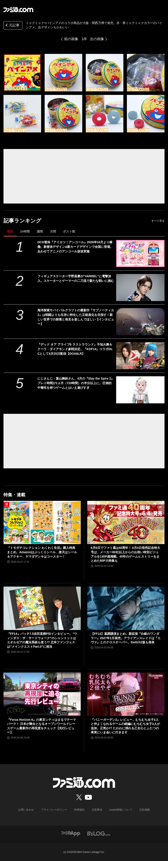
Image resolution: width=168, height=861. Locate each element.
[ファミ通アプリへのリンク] (70, 833)
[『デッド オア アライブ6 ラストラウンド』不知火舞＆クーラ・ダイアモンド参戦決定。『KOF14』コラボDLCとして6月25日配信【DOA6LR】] (140, 355)
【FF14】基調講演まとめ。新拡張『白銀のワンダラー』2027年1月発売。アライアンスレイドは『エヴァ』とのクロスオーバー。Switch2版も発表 (126, 638)
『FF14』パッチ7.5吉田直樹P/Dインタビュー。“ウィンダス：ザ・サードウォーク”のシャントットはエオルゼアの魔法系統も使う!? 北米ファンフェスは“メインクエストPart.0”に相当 (42, 640)
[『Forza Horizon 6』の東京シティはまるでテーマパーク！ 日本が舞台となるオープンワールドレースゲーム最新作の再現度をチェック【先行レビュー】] (42, 694)
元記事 (12, 25)
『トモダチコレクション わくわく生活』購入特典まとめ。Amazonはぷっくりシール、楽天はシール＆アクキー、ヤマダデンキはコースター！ (42, 552)
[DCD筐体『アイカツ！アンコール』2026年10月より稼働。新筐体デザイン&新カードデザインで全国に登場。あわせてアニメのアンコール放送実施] (140, 253)
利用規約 (79, 809)
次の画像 (97, 39)
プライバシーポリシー (54, 809)
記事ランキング (22, 221)
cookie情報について (121, 809)
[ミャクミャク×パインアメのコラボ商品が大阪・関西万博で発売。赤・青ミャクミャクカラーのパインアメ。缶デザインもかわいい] (22, 73)
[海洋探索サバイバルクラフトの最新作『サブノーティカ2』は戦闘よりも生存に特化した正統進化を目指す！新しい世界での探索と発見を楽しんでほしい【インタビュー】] (140, 321)
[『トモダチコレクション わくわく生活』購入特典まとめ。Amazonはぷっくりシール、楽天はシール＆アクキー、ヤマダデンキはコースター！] (42, 522)
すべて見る (157, 220)
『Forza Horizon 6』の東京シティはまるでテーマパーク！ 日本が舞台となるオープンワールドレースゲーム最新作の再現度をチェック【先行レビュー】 (41, 726)
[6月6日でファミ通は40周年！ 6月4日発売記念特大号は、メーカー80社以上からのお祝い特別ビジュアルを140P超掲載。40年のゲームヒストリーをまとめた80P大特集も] (125, 522)
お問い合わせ (26, 809)
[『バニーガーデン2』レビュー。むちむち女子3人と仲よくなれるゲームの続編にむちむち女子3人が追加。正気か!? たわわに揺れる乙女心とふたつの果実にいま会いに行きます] (125, 694)
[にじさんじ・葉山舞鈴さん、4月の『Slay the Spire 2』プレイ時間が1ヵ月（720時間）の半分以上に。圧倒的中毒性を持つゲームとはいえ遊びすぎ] (140, 389)
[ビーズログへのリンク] (98, 833)
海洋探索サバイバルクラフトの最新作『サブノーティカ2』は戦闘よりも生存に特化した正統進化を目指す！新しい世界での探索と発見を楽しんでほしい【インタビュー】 (75, 317)
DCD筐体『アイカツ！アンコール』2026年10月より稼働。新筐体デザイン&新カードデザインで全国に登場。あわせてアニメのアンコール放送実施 (75, 246)
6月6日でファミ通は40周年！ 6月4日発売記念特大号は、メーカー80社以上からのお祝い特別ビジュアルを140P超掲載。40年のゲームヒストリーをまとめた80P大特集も (125, 554)
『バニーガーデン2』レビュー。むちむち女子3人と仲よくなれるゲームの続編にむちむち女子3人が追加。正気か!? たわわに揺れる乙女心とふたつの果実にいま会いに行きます (125, 726)
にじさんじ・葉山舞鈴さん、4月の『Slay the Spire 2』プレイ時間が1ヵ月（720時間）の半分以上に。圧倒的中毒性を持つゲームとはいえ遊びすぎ (75, 383)
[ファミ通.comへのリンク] (18, 9)
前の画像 (71, 39)
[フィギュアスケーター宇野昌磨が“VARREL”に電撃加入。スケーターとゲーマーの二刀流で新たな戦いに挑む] (140, 287)
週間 (40, 231)
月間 (53, 231)
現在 (10, 231)
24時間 (25, 231)
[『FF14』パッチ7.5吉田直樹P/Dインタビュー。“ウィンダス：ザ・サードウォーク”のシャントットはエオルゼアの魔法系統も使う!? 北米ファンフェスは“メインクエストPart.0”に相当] (42, 608)
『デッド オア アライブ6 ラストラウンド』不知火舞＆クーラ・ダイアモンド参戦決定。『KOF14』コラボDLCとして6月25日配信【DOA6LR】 (75, 349)
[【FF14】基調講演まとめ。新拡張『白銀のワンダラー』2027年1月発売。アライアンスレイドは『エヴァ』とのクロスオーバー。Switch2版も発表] (125, 608)
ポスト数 (69, 231)
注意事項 (97, 809)
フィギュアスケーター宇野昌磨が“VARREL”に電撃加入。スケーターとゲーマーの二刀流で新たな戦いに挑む (75, 278)
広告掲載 (144, 809)
